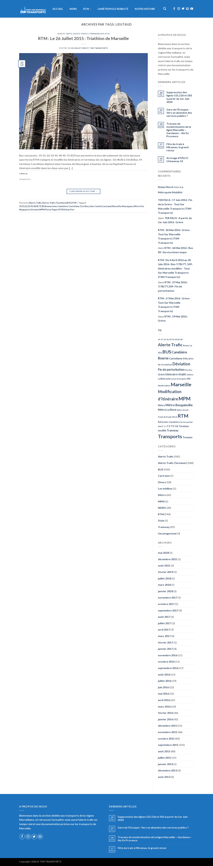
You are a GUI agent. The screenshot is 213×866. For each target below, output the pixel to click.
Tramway (164, 526)
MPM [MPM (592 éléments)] (185, 398)
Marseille (116, 206)
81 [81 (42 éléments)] (179, 339)
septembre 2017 (168, 610)
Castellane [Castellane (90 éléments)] (175, 358)
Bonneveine (51, 206)
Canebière (62, 206)
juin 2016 (163, 687)
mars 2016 (164, 706)
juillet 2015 (164, 757)
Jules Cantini (95, 206)
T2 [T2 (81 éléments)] (168, 426)
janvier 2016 (165, 719)
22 (26, 206)
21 (23, 206)
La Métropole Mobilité (170, 189)
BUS (102, 34)
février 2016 (165, 712)
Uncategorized (167, 533)
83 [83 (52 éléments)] (181, 339)
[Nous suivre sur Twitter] (183, 8)
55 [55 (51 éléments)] (173, 339)
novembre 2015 (167, 732)
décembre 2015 (167, 725)
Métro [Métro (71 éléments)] (161, 405)
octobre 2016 (166, 661)
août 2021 (164, 565)
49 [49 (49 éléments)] (170, 339)
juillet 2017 (164, 623)
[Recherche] (165, 8)
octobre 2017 (166, 603)
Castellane (73, 206)
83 (43, 206)
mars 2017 (164, 636)
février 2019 (165, 571)
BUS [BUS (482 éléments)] (166, 351)
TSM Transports (99, 48)
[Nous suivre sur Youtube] (191, 8)
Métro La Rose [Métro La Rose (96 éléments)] (167, 409)
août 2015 (164, 751)
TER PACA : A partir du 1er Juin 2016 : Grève (175, 220)
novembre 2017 (167, 597)
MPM (42, 209)
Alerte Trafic (64, 34)
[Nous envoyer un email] (187, 8)
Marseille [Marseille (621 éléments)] (181, 384)
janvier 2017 (165, 648)
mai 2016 (163, 693)
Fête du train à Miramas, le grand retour (177, 147)
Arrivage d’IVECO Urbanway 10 (177, 159)
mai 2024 (163, 552)
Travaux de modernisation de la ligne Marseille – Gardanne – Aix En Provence (178, 130)
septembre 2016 (168, 668)
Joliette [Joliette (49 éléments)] (189, 374)
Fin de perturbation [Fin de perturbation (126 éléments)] (171, 369)
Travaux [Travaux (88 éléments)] (188, 437)
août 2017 (164, 616)
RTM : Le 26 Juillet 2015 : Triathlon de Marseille (83, 38)
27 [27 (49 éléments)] (162, 339)
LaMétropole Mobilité (113, 9)
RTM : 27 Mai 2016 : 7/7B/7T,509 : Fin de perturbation (173, 286)
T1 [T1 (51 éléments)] (165, 426)
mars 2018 (164, 584)
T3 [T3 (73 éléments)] (172, 426)
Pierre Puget (51, 209)
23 (29, 206)
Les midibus (165, 488)
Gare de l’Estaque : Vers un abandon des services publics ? (179, 112)
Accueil (58, 9)
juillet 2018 (164, 578)
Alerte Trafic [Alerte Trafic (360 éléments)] (170, 344)
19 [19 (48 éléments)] (159, 339)
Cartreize (164, 475)
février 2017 (165, 642)
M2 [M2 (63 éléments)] (189, 378)
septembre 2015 (168, 744)
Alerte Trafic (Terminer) (86, 34)
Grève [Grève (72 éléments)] (161, 374)
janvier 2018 (165, 591)
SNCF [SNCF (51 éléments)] (160, 426)
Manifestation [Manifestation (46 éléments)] (164, 385)
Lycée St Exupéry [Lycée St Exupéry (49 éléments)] (179, 378)
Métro (162, 494)
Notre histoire (145, 9)
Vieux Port (69, 209)
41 (31, 206)
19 (20, 206)
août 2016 (164, 674)
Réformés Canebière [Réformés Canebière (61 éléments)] (169, 422)
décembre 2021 (167, 559)
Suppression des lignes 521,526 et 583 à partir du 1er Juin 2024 (179, 97)
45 (37, 206)
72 (40, 206)
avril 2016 (164, 700)
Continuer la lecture (83, 191)
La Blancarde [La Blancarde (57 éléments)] (164, 378)
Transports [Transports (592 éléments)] (170, 436)
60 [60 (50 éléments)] (176, 339)
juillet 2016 (164, 680)
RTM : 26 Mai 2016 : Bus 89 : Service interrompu (175, 250)
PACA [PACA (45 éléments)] (174, 417)
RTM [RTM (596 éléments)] (183, 416)
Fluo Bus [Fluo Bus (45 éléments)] (188, 370)
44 (34, 206)
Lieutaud (106, 206)
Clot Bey (84, 206)
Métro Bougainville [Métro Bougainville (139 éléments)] (179, 405)
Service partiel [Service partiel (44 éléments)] (186, 422)
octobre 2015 (166, 738)
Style (161, 520)
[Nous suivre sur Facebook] (174, 8)
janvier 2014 (165, 764)
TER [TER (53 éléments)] (176, 426)
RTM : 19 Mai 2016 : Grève (173, 318)
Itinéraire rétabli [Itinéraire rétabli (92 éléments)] (175, 374)
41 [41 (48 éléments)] (167, 339)
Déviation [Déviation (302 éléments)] (181, 363)
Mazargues (127, 206)
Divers (162, 482)
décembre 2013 (167, 770)
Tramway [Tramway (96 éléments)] (173, 430)
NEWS (73, 9)
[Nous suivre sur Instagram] (178, 8)
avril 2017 (164, 629)
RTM (87, 9)
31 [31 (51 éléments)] (165, 339)
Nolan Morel (165, 186)
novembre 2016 (167, 655)
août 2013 (164, 776)
